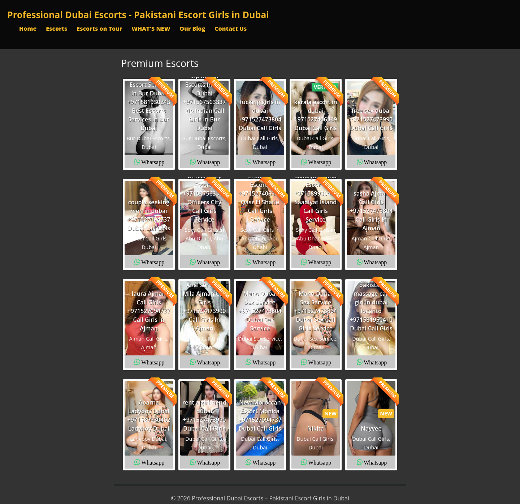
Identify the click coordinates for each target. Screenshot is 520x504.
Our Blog (192, 29)
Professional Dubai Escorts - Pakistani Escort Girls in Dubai (138, 14)
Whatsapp (152, 162)
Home (27, 29)
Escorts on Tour (99, 29)
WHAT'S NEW (150, 29)
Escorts (56, 29)
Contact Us (230, 29)
